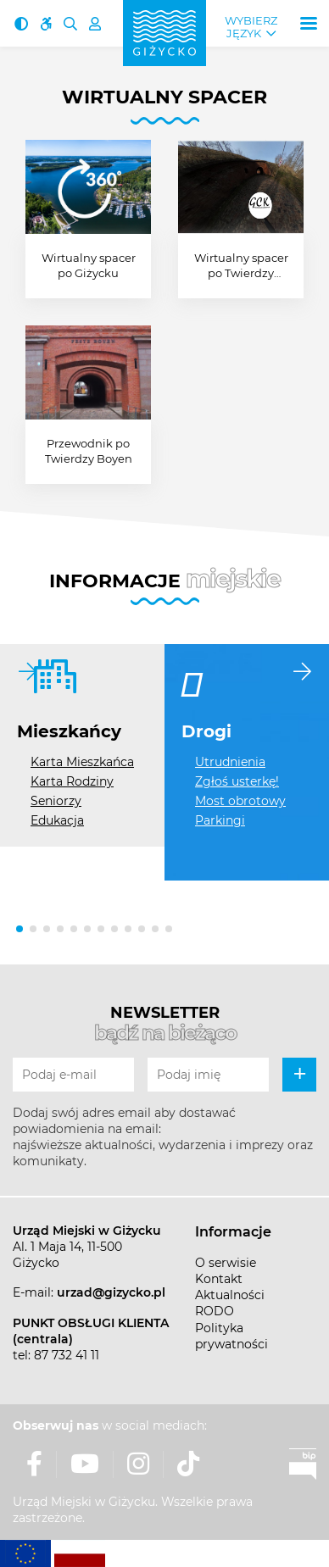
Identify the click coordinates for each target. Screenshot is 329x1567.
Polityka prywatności (231, 1336)
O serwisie (225, 1262)
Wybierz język (251, 27)
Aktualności (230, 1295)
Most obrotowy (240, 801)
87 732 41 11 (66, 1355)
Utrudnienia (230, 762)
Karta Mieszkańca (82, 762)
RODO (214, 1311)
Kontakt (219, 1278)
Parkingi (220, 820)
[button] (19, 928)
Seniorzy (56, 801)
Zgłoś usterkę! (237, 781)
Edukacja (57, 820)
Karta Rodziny (72, 781)
